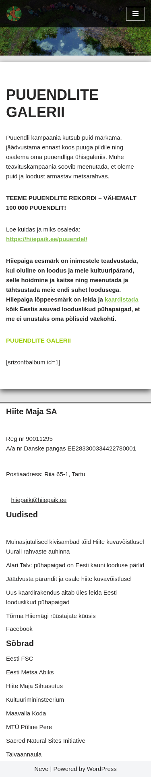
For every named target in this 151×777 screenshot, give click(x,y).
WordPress (102, 768)
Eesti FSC (19, 658)
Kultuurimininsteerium (35, 699)
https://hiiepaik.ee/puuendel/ (46, 239)
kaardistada (121, 299)
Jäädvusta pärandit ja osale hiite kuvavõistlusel (69, 578)
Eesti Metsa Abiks (30, 672)
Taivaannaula (23, 754)
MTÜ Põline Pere (29, 726)
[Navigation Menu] (135, 14)
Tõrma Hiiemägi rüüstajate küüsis (51, 615)
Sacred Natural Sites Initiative (45, 740)
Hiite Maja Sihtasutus (34, 685)
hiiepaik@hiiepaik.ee (39, 499)
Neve (41, 768)
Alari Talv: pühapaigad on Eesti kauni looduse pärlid (75, 565)
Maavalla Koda (26, 713)
